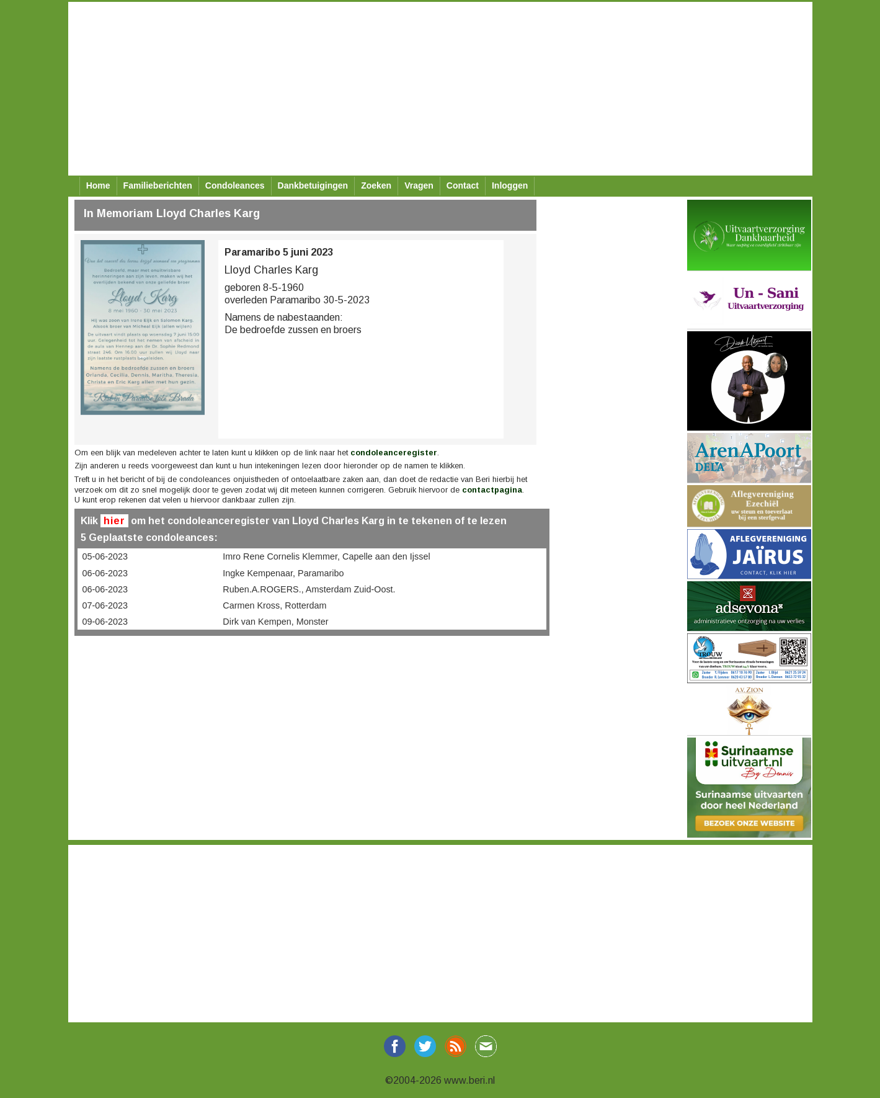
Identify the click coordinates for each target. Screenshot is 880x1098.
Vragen (418, 185)
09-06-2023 (105, 622)
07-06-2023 (105, 605)
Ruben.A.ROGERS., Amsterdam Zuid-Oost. (309, 589)
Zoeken (376, 185)
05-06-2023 (105, 556)
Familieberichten (157, 185)
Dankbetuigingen (313, 185)
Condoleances (235, 185)
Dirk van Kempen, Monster (275, 622)
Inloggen (510, 185)
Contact (463, 185)
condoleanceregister (393, 452)
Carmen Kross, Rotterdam (274, 605)
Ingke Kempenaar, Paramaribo (283, 573)
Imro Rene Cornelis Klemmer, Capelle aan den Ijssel (326, 556)
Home (98, 185)
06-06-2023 (105, 573)
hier (114, 521)
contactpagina (492, 489)
